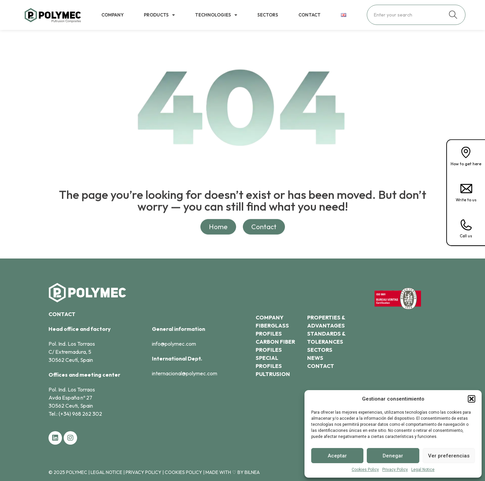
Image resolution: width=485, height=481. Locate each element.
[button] (471, 399)
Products (159, 15)
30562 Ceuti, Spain (70, 405)
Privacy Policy (395, 469)
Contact (309, 15)
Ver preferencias (449, 456)
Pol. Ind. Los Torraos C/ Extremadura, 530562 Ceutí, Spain (72, 351)
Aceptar (337, 456)
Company (112, 15)
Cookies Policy (365, 469)
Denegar (393, 456)
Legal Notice (422, 469)
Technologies (216, 15)
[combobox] (408, 15)
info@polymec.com (174, 343)
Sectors (267, 15)
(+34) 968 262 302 (80, 413)
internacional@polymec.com (184, 373)
